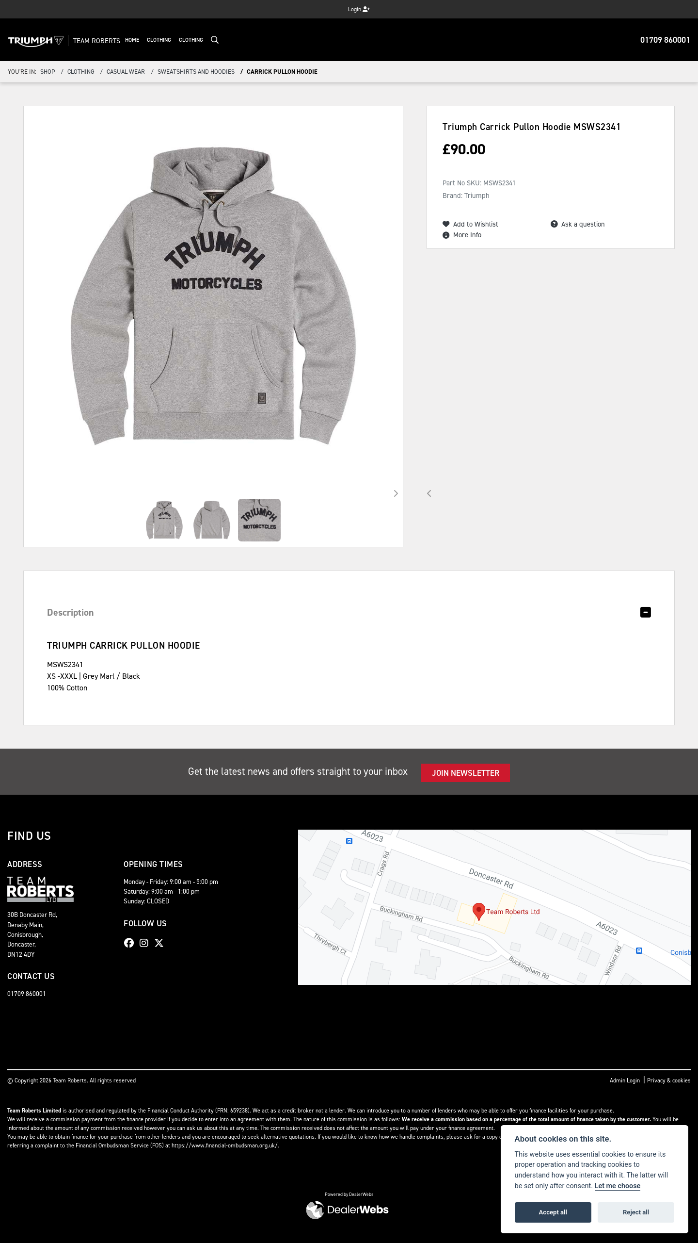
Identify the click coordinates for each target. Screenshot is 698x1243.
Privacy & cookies (669, 1080)
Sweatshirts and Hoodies (196, 71)
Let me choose (618, 1186)
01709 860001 (665, 40)
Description (70, 612)
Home (154, 40)
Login (359, 9)
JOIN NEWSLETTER (465, 773)
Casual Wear (126, 71)
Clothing (181, 40)
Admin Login (625, 1080)
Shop (47, 71)
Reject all (636, 1212)
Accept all (553, 1212)
